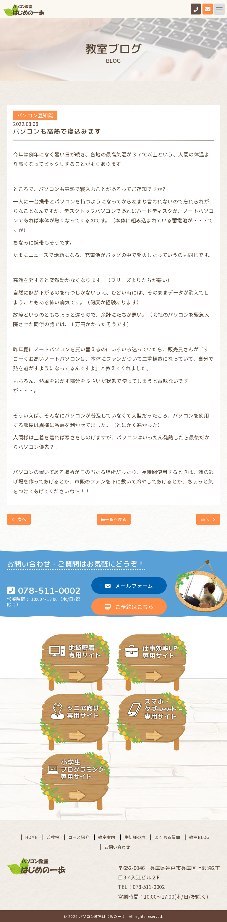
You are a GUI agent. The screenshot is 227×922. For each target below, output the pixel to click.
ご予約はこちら (129, 606)
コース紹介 (79, 836)
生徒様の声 (135, 836)
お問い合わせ (117, 846)
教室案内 (106, 836)
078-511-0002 (49, 591)
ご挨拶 (52, 836)
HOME (31, 836)
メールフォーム (129, 585)
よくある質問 (167, 836)
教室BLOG (199, 836)
